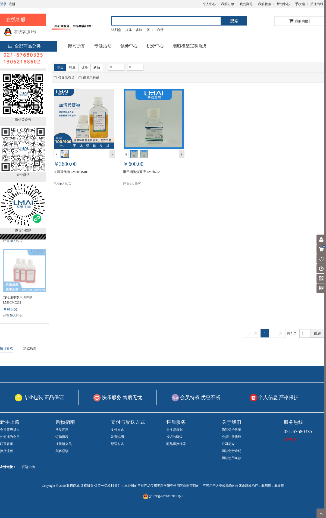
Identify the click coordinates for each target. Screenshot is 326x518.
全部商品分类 (24, 46)
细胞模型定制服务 (190, 45)
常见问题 (61, 430)
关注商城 (316, 4)
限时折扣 (77, 45)
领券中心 (129, 45)
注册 (12, 4)
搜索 (234, 20)
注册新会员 (63, 444)
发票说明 (117, 437)
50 (11, 241)
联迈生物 (28, 467)
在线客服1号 (20, 32)
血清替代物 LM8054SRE (71, 172)
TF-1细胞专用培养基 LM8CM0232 (17, 300)
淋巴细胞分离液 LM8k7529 (142, 172)
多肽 (139, 30)
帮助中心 (283, 4)
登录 (3, 4)
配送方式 (117, 444)
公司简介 (228, 444)
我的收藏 (264, 4)
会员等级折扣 (10, 430)
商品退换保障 (176, 444)
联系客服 (6, 444)
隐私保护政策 (231, 430)
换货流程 (6, 451)
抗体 (128, 30)
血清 (160, 30)
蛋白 (149, 30)
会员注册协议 (231, 437)
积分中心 (155, 45)
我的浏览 (246, 4)
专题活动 (103, 45)
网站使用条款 (231, 458)
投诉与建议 (174, 437)
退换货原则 (174, 430)
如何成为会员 (10, 437)
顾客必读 (61, 451)
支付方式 (117, 430)
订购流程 (61, 437)
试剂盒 (116, 30)
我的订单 (227, 4)
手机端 (300, 4)
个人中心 (209, 4)
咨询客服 (290, 439)
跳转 (317, 333)
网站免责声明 (231, 451)
